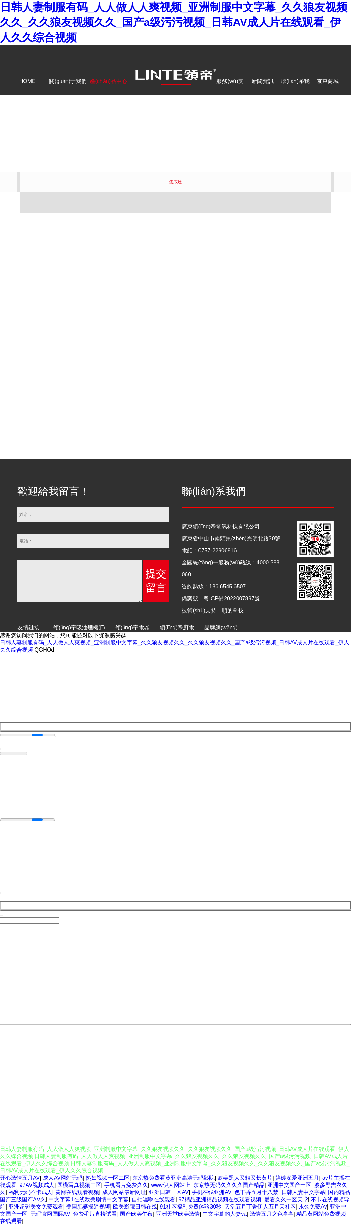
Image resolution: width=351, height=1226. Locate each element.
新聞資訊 (263, 81)
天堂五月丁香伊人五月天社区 (260, 1208)
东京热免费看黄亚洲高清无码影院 (173, 1179)
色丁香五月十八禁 (256, 1193)
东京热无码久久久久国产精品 (229, 1186)
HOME (27, 81)
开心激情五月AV (20, 1179)
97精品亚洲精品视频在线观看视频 (219, 1200)
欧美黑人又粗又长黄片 (245, 1179)
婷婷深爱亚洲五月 (297, 1179)
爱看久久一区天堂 (286, 1200)
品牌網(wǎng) (221, 627)
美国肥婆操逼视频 (88, 1208)
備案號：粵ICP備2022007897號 (221, 599)
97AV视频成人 (37, 1186)
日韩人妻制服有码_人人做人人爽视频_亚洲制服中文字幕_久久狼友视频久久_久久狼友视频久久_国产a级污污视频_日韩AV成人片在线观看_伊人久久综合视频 (173, 22)
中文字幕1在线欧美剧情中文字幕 (89, 1200)
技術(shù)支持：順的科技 (212, 611)
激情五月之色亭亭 (272, 1215)
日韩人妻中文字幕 (303, 1193)
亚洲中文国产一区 (289, 1186)
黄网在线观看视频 (77, 1193)
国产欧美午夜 (136, 1215)
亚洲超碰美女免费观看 (36, 1208)
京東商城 (328, 81)
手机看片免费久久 (126, 1186)
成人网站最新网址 (124, 1193)
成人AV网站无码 (63, 1179)
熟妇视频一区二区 (108, 1179)
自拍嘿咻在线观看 (154, 1200)
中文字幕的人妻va (225, 1215)
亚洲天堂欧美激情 (178, 1215)
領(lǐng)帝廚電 (177, 627)
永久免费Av (313, 1208)
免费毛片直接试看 (95, 1215)
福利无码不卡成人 (30, 1193)
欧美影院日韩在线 (135, 1208)
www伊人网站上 (170, 1186)
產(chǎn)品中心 (108, 81)
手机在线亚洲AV (211, 1193)
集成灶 (175, 181)
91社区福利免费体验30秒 (190, 1208)
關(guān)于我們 (68, 81)
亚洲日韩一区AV (169, 1193)
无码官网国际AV (50, 1215)
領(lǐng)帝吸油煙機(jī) (79, 627)
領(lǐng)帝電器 (132, 627)
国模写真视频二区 (79, 1186)
